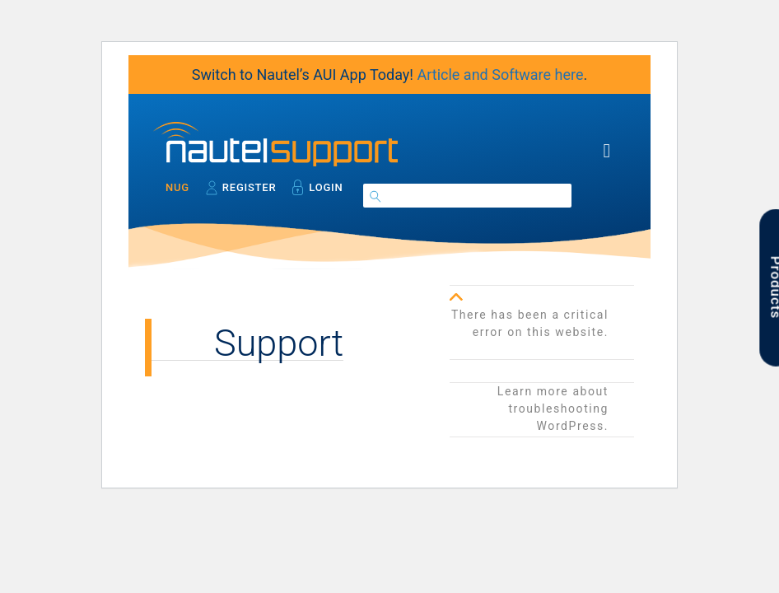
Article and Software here (500, 74)
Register (249, 187)
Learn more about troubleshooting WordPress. (553, 408)
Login (326, 187)
